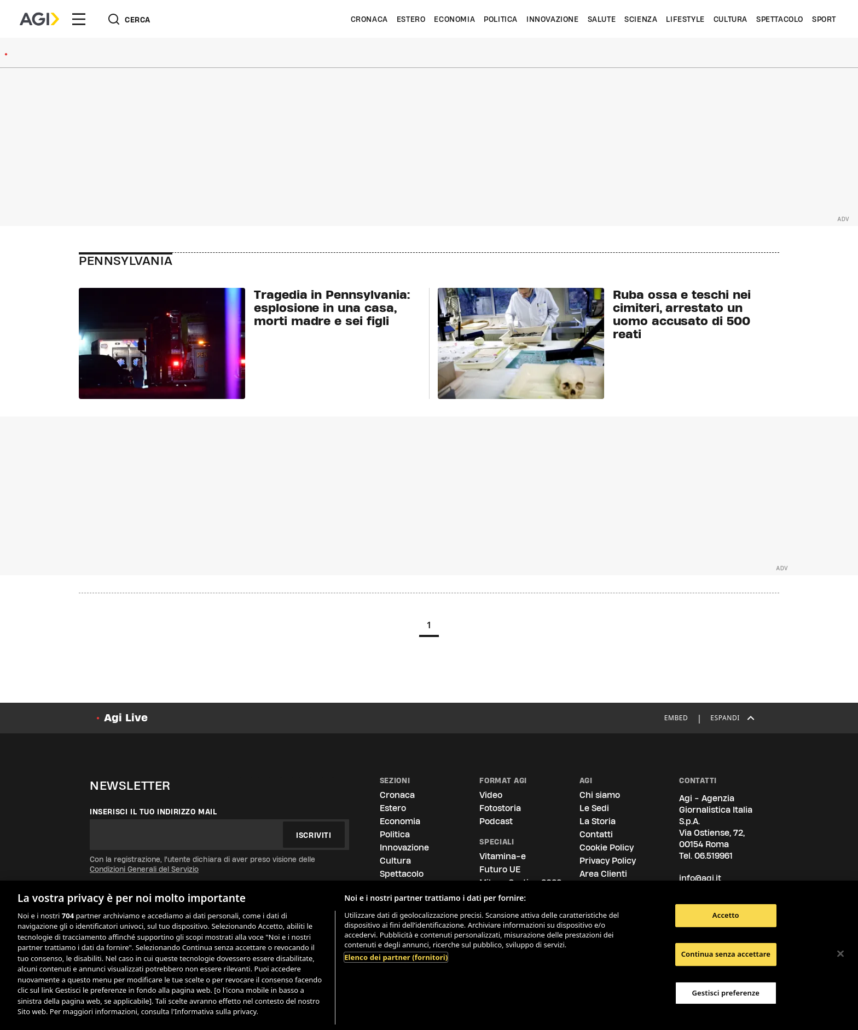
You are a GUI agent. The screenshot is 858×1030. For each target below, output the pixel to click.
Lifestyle (685, 19)
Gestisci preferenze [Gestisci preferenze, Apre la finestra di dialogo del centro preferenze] (726, 993)
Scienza (640, 19)
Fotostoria (500, 808)
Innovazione (552, 19)
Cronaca (369, 19)
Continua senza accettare (725, 954)
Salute (602, 19)
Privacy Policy (607, 860)
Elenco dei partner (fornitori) (396, 957)
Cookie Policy (606, 847)
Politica (501, 19)
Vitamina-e (502, 856)
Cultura (730, 19)
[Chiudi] (840, 954)
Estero (411, 19)
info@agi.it (700, 878)
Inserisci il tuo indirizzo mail (153, 811)
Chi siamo (599, 795)
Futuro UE (499, 869)
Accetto (725, 916)
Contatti (596, 834)
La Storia (597, 821)
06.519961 (713, 855)
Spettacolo (779, 19)
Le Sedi (594, 808)
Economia (454, 19)
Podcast (496, 821)
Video (490, 795)
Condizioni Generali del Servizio (144, 869)
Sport (824, 19)
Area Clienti (603, 874)
